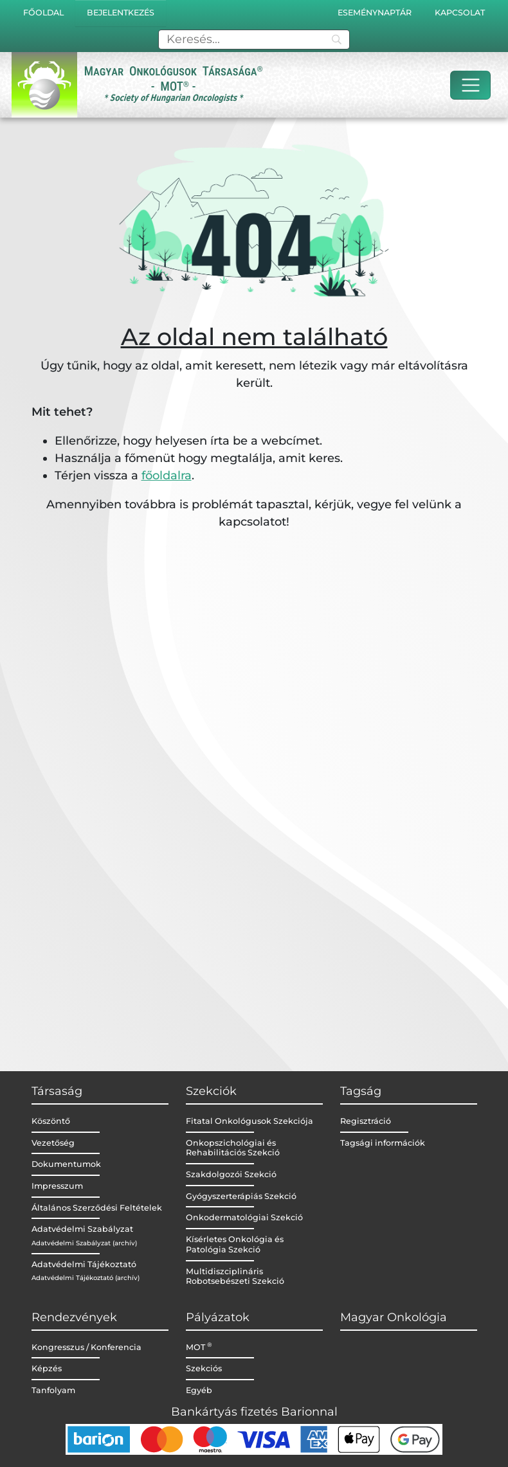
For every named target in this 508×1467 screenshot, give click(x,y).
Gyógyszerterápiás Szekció (241, 1196)
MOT (199, 1347)
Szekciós (204, 1368)
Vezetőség (53, 1143)
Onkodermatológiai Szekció (244, 1217)
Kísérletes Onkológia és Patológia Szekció (235, 1244)
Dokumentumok (66, 1164)
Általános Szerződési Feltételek (97, 1208)
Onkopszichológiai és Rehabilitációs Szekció (233, 1148)
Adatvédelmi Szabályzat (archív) (84, 1243)
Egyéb (199, 1390)
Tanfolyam (53, 1390)
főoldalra (166, 475)
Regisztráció (365, 1121)
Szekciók (211, 1091)
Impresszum (57, 1186)
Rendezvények (74, 1317)
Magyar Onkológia (393, 1317)
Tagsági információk (382, 1143)
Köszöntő (51, 1121)
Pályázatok (217, 1317)
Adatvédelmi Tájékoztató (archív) (86, 1278)
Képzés (47, 1368)
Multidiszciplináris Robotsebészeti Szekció (235, 1276)
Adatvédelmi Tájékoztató (84, 1264)
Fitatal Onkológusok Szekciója (249, 1121)
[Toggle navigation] (470, 85)
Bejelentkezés (120, 12)
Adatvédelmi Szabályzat (82, 1229)
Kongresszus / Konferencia (86, 1347)
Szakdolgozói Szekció (231, 1174)
